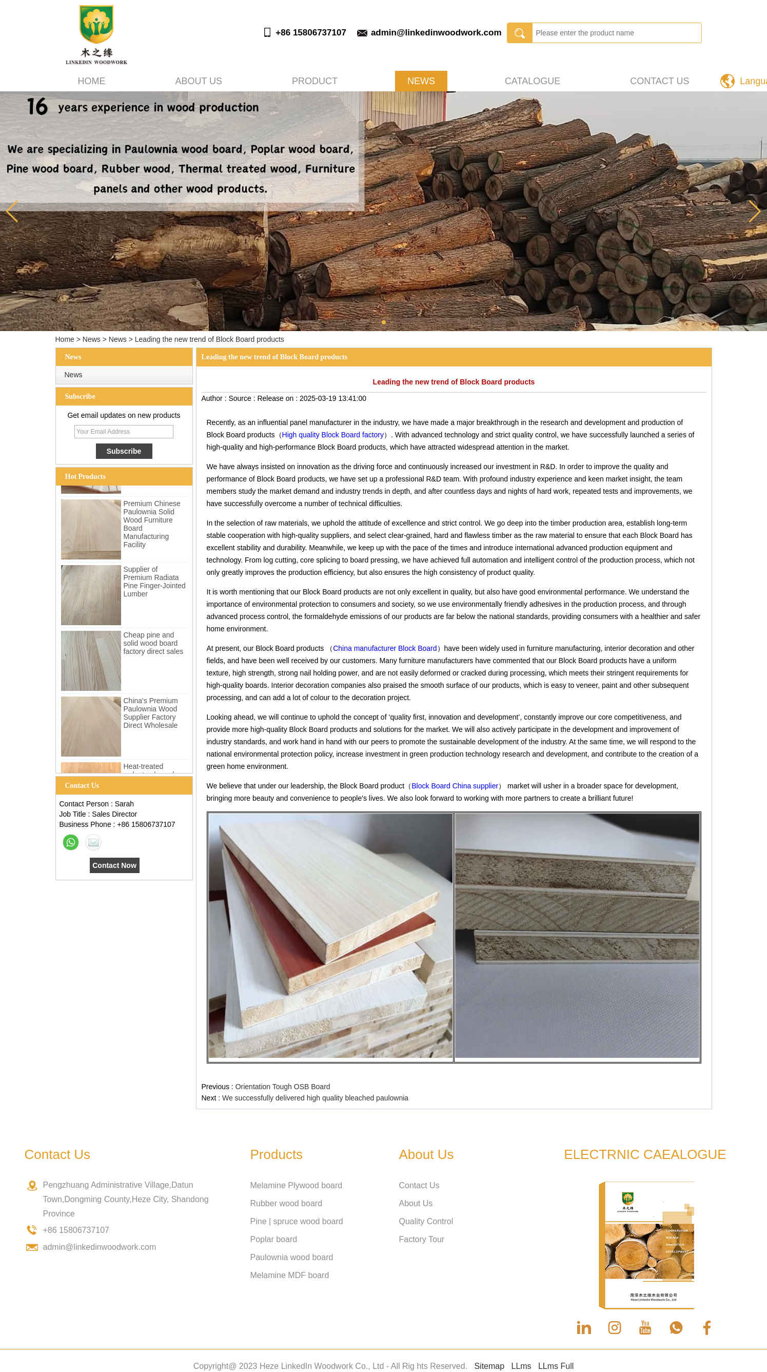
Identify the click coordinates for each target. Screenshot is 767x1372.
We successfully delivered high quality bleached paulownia (315, 1098)
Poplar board (274, 1239)
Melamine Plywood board (296, 1185)
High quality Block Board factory (333, 435)
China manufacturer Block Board (385, 648)
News (421, 81)
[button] (384, 322)
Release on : (278, 398)
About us (198, 81)
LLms (521, 1366)
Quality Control (426, 1221)
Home (92, 81)
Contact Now (114, 865)
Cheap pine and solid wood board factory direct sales (154, 644)
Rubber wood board (286, 1203)
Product (315, 81)
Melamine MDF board (289, 1275)
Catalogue (532, 81)
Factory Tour (422, 1239)
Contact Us (659, 81)
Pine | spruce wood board (296, 1221)
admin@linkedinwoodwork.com (436, 32)
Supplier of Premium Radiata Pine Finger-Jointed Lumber (155, 583)
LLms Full (556, 1366)
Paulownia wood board (291, 1257)
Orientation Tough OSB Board (282, 1087)
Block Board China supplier (454, 786)
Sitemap (489, 1366)
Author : (215, 398)
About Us (416, 1203)
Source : (242, 398)
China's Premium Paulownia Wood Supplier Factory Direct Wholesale (151, 714)
